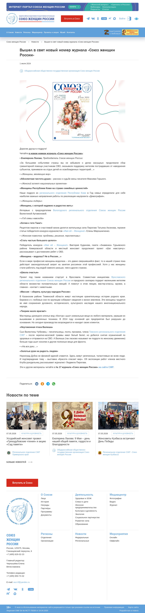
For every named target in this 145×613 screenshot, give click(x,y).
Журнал (113, 505)
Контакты (71, 32)
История (45, 501)
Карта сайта (133, 607)
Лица (43, 498)
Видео (113, 501)
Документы (46, 515)
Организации (47, 541)
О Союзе (10, 32)
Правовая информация (114, 607)
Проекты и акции (51, 32)
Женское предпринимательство (86, 506)
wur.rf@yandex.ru (21, 582)
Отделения (46, 537)
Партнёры (45, 508)
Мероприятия (119, 534)
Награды (45, 505)
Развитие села (82, 521)
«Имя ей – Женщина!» (74, 231)
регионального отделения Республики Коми (62, 193)
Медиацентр (37, 32)
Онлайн (113, 537)
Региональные (82, 541)
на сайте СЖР (106, 367)
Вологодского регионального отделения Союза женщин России (89, 210)
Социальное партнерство (87, 517)
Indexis (136, 611)
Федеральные (82, 537)
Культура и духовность (31, 433)
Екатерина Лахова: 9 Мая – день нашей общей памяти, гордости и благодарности (71, 441)
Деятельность (84, 494)
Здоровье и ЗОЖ (83, 498)
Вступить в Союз (72, 18)
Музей (62, 32)
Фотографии (115, 498)
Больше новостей (19, 462)
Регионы (27, 32)
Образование (81, 524)
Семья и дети (81, 501)
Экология (79, 514)
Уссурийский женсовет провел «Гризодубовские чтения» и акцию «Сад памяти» (26, 441)
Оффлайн (114, 541)
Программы (46, 511)
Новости (18, 32)
